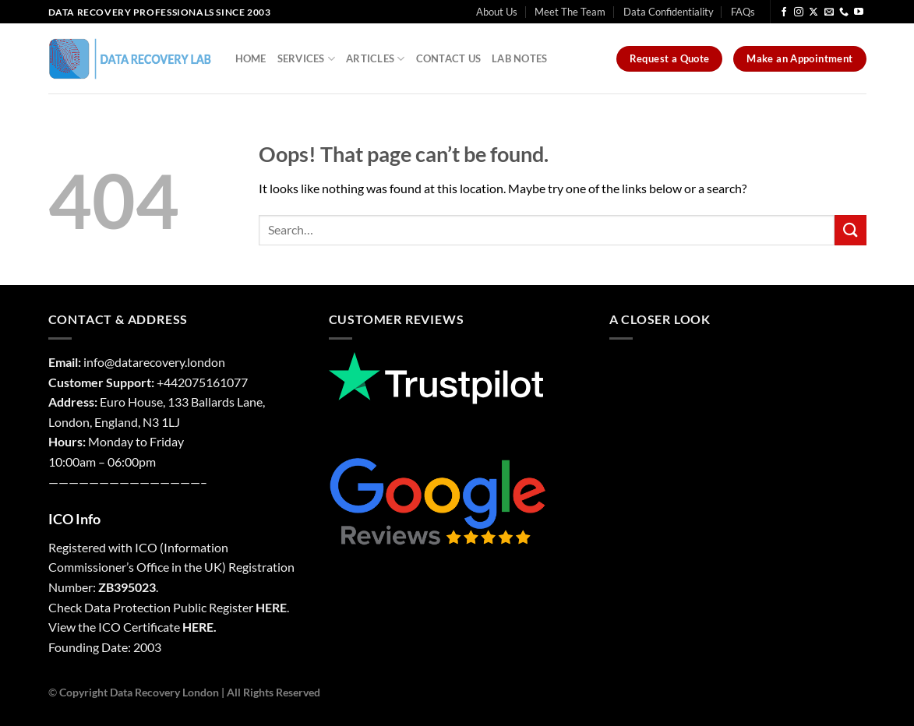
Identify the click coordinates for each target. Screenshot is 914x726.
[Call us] (844, 12)
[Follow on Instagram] (798, 12)
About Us (496, 11)
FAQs (743, 11)
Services (306, 58)
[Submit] (850, 230)
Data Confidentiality (668, 11)
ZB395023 (127, 587)
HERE (271, 607)
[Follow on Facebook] (784, 12)
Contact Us (449, 58)
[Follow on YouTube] (858, 12)
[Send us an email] (829, 12)
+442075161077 (202, 382)
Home (250, 58)
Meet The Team (570, 11)
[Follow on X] (813, 12)
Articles (375, 58)
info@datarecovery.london (154, 361)
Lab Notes (519, 58)
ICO (146, 547)
